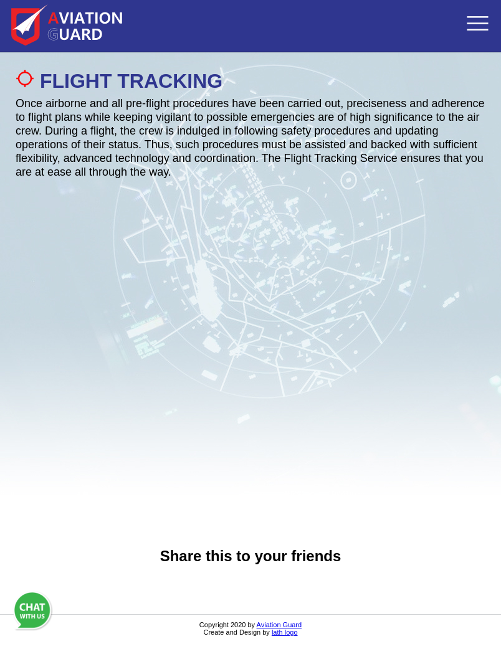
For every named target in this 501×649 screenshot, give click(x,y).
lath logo (285, 632)
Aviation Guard (279, 624)
